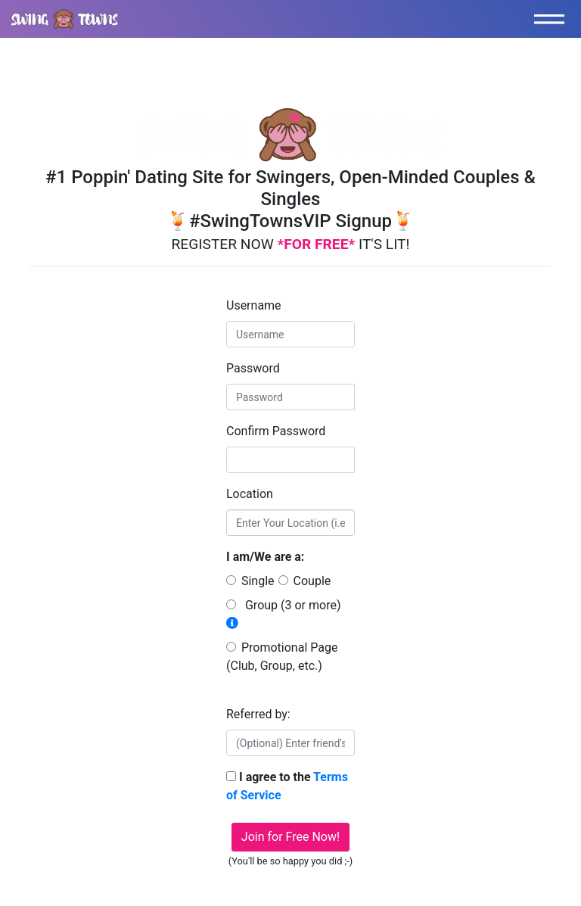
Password (253, 368)
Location (249, 494)
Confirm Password (275, 431)
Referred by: (258, 714)
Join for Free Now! (290, 837)
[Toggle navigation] (553, 19)
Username (253, 305)
